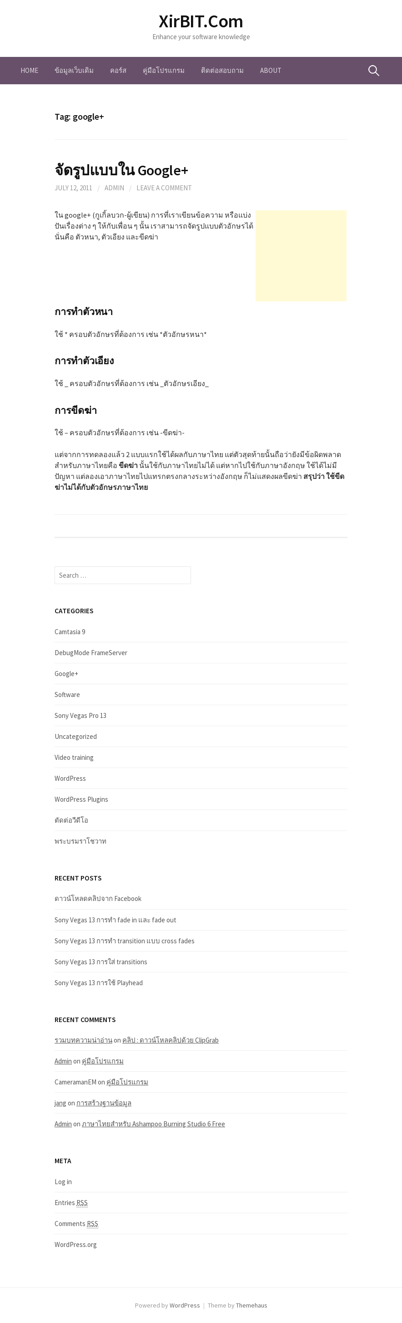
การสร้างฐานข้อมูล (103, 1103)
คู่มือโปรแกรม (164, 70)
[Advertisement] (301, 255)
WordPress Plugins (81, 799)
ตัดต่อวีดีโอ (71, 820)
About (270, 70)
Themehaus (251, 1305)
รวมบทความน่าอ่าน (83, 1040)
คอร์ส (118, 70)
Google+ (66, 673)
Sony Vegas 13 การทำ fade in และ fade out (115, 920)
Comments (76, 1223)
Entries (71, 1202)
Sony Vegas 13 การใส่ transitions (101, 961)
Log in (63, 1181)
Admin (114, 187)
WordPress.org (76, 1244)
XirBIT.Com (201, 21)
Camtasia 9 (70, 631)
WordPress (70, 778)
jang (60, 1103)
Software (67, 694)
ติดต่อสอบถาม (222, 70)
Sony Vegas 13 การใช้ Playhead (99, 982)
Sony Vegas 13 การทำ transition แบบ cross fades (125, 940)
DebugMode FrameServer (91, 652)
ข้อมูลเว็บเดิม (74, 70)
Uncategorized (76, 736)
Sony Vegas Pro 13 (80, 715)
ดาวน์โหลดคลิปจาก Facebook (98, 898)
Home (29, 70)
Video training (74, 757)
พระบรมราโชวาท (80, 841)
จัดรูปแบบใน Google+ (121, 170)
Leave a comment (164, 187)
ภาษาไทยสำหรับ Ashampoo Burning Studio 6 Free (153, 1123)
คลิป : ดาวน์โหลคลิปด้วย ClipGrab (170, 1040)
